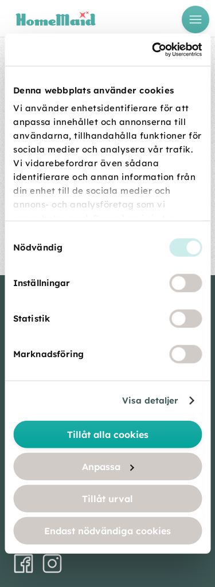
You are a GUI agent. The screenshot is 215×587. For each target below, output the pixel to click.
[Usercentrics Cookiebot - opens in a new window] (153, 49)
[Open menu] (195, 19)
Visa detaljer (150, 400)
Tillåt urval (107, 498)
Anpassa (108, 466)
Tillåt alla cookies (107, 434)
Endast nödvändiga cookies (107, 530)
